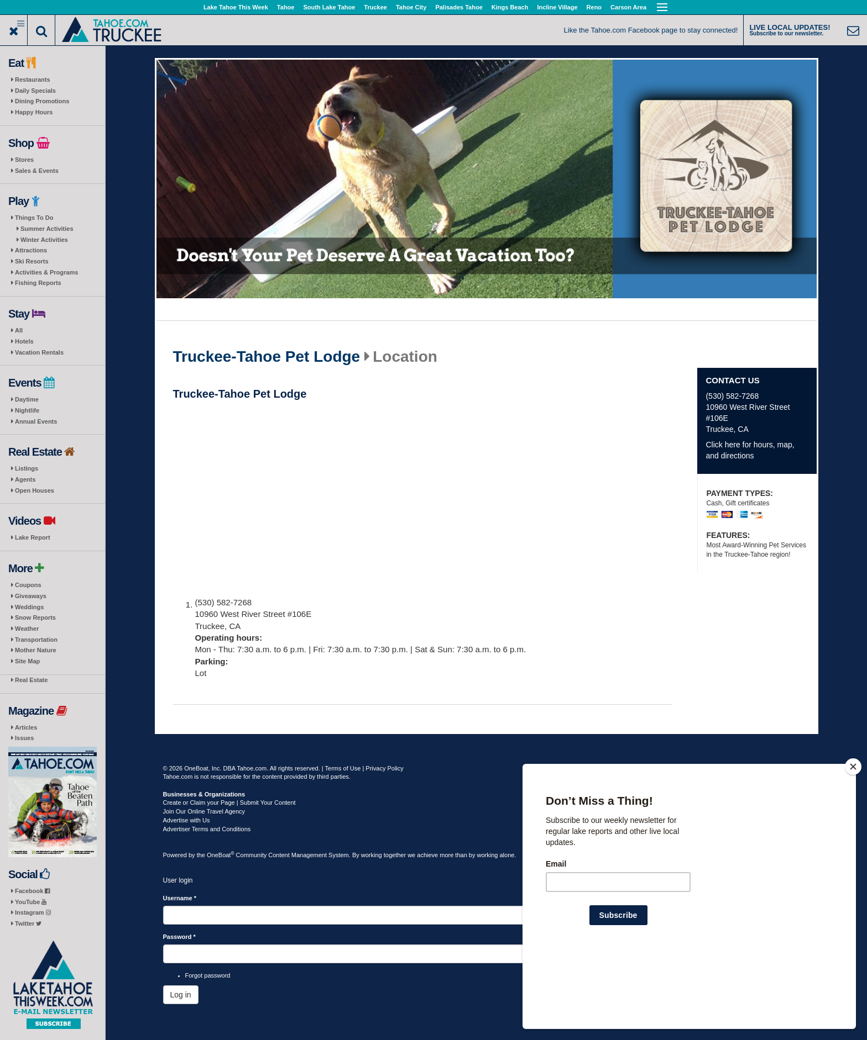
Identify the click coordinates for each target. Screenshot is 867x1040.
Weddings (29, 607)
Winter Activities (44, 239)
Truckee (375, 7)
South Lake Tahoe (329, 7)
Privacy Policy (384, 768)
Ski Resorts (32, 261)
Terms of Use (343, 768)
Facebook (32, 891)
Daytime (27, 399)
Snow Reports (35, 617)
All (19, 330)
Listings (26, 468)
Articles (26, 727)
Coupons (28, 585)
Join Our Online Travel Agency (204, 811)
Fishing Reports (38, 282)
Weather (27, 628)
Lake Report (32, 537)
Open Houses (34, 490)
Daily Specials (35, 90)
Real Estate (31, 680)
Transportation (36, 639)
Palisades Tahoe (458, 7)
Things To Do (34, 217)
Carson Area (628, 7)
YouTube (30, 902)
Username (180, 898)
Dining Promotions (42, 101)
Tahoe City (411, 7)
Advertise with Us (186, 820)
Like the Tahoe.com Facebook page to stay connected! (651, 30)
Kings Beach (510, 7)
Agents (25, 479)
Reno (594, 7)
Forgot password (208, 975)
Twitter (28, 923)
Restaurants (32, 79)
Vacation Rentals (39, 352)
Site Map (27, 661)
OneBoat (220, 855)
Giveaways (30, 596)
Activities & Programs (46, 272)
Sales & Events (37, 170)
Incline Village (557, 7)
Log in (180, 994)
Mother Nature (35, 650)
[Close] (853, 838)
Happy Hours (34, 112)
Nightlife (27, 410)
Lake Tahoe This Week (235, 7)
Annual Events (36, 421)
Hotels (24, 341)
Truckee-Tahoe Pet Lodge (267, 357)
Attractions (31, 250)
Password (179, 936)
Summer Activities (47, 228)
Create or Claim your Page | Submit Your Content (229, 802)
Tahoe (286, 7)
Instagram (33, 912)
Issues (24, 738)
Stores (24, 159)
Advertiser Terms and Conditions (207, 829)
